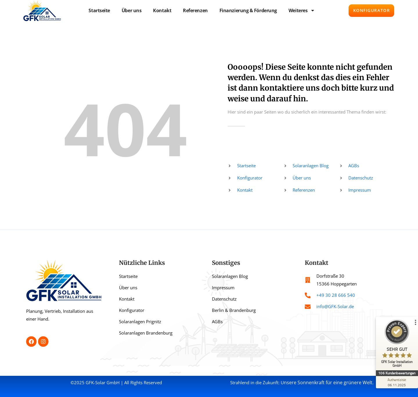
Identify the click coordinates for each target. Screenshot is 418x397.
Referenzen (192, 10)
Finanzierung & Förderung (245, 10)
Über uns (129, 10)
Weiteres (299, 10)
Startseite (96, 10)
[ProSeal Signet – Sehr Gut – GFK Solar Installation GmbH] (396, 344)
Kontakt (159, 10)
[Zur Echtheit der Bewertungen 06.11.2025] (396, 382)
